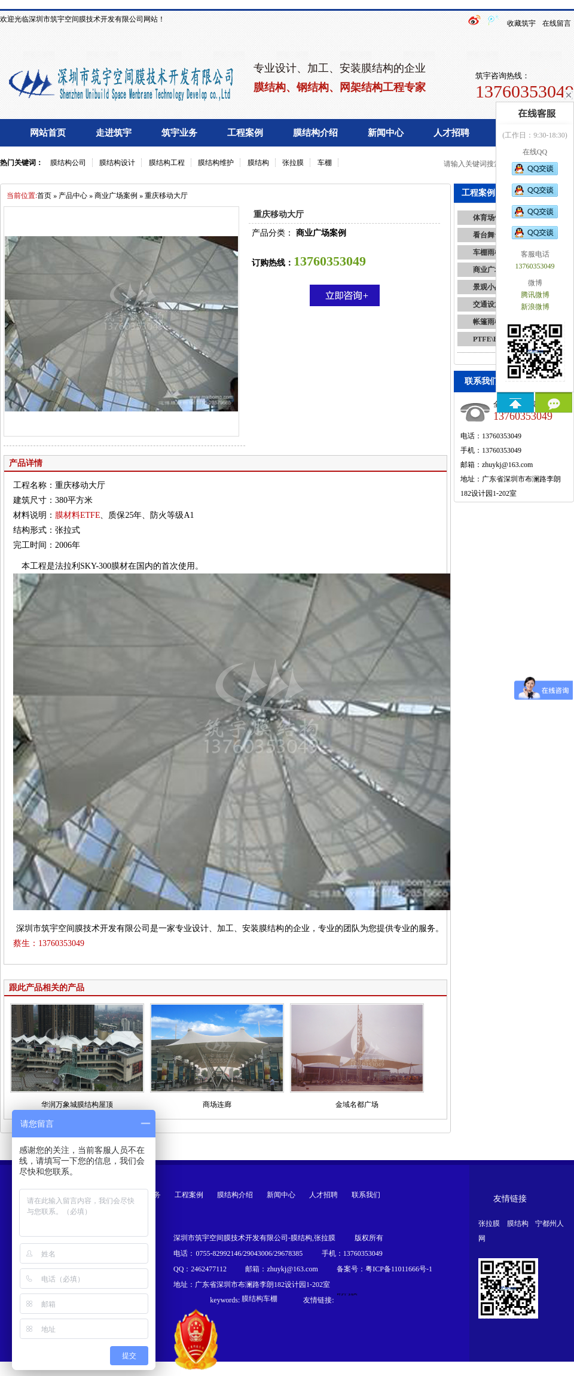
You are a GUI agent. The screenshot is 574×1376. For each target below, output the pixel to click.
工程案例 (245, 133)
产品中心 (73, 195)
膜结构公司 (68, 162)
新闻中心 (386, 133)
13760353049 (48, 943)
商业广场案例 (116, 195)
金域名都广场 (356, 1104)
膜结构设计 (117, 162)
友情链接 (510, 1198)
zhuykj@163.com (507, 464)
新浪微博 (535, 307)
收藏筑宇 (521, 23)
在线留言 (556, 23)
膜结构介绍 (315, 133)
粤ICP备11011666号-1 (398, 1269)
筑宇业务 (179, 133)
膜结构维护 (216, 162)
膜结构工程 (167, 162)
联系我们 (366, 1195)
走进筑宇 (114, 133)
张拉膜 (293, 162)
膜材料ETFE (77, 515)
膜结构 (258, 162)
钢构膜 (347, 1293)
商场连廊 (217, 1104)
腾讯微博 (535, 295)
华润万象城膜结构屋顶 (77, 1104)
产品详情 (25, 463)
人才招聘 (451, 133)
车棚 (324, 162)
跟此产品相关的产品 (46, 987)
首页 (44, 195)
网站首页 (48, 133)
